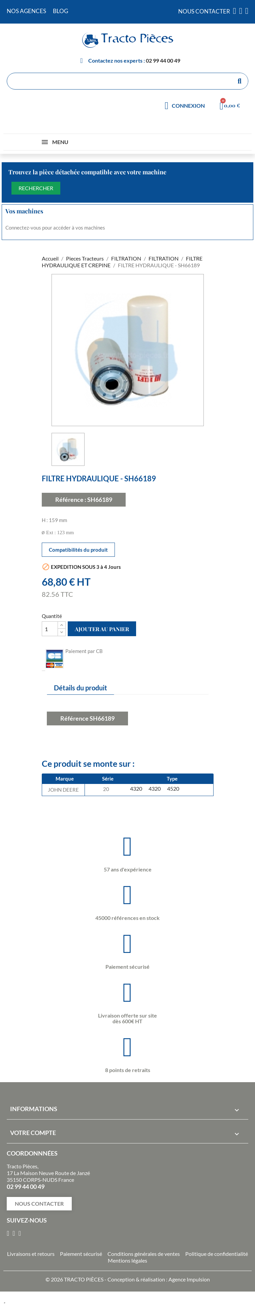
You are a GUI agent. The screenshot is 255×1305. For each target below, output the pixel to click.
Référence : (70, 499)
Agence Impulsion (189, 1279)
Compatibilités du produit (78, 550)
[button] (39, 1203)
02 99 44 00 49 (163, 60)
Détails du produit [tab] (80, 688)
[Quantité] (50, 628)
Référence (74, 718)
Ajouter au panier (102, 628)
